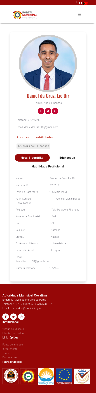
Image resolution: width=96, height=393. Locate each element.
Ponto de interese (12, 344)
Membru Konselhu (13, 333)
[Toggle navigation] (79, 15)
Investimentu (10, 348)
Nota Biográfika (32, 157)
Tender (6, 353)
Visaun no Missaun (13, 329)
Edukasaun (67, 157)
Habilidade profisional (48, 166)
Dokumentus (9, 357)
